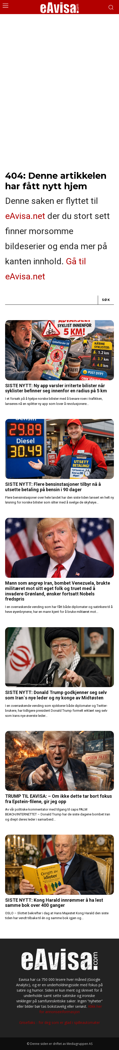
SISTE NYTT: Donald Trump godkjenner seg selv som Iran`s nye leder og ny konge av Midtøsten (56, 695)
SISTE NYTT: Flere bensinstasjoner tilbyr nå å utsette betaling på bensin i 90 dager (53, 486)
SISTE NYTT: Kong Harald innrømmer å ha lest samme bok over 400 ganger (54, 902)
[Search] (106, 300)
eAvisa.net (25, 216)
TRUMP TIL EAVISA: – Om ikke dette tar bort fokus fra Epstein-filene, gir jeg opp (58, 798)
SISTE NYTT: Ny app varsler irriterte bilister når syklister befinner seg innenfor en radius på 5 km (56, 388)
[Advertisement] (59, 76)
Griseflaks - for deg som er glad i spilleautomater (59, 1022)
